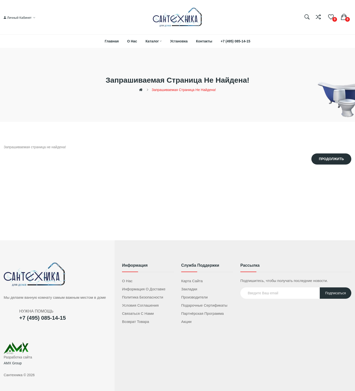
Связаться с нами (138, 313)
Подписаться (335, 293)
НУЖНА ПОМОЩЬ (36, 311)
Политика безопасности (142, 297)
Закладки (189, 289)
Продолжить (331, 159)
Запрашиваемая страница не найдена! (184, 90)
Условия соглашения (140, 305)
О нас (127, 281)
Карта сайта (192, 281)
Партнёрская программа (202, 313)
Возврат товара (135, 321)
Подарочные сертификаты (204, 305)
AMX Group (13, 363)
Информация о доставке (143, 289)
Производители (194, 297)
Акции (186, 321)
